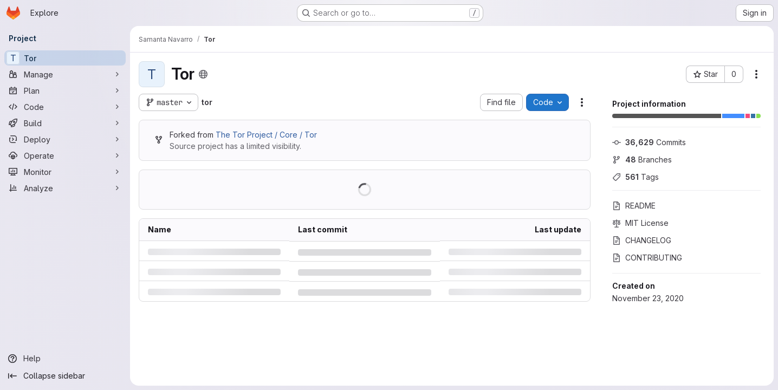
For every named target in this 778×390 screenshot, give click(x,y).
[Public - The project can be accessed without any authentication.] (203, 74)
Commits (649, 142)
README (634, 205)
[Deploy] (65, 139)
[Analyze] (65, 188)
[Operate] (65, 155)
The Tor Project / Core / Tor (266, 134)
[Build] (65, 123)
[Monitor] (65, 171)
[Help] (65, 358)
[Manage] (65, 74)
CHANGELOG (641, 240)
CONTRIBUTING (647, 257)
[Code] (65, 106)
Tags (635, 176)
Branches (642, 159)
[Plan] (65, 90)
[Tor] (65, 58)
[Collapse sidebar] (65, 376)
